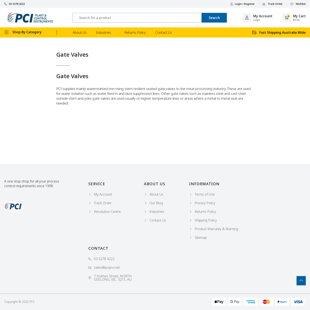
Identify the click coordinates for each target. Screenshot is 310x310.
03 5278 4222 (14, 4)
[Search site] (214, 18)
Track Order (272, 4)
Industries (105, 32)
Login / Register (242, 4)
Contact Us (163, 32)
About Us (79, 32)
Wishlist (298, 4)
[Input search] (137, 18)
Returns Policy (135, 32)
